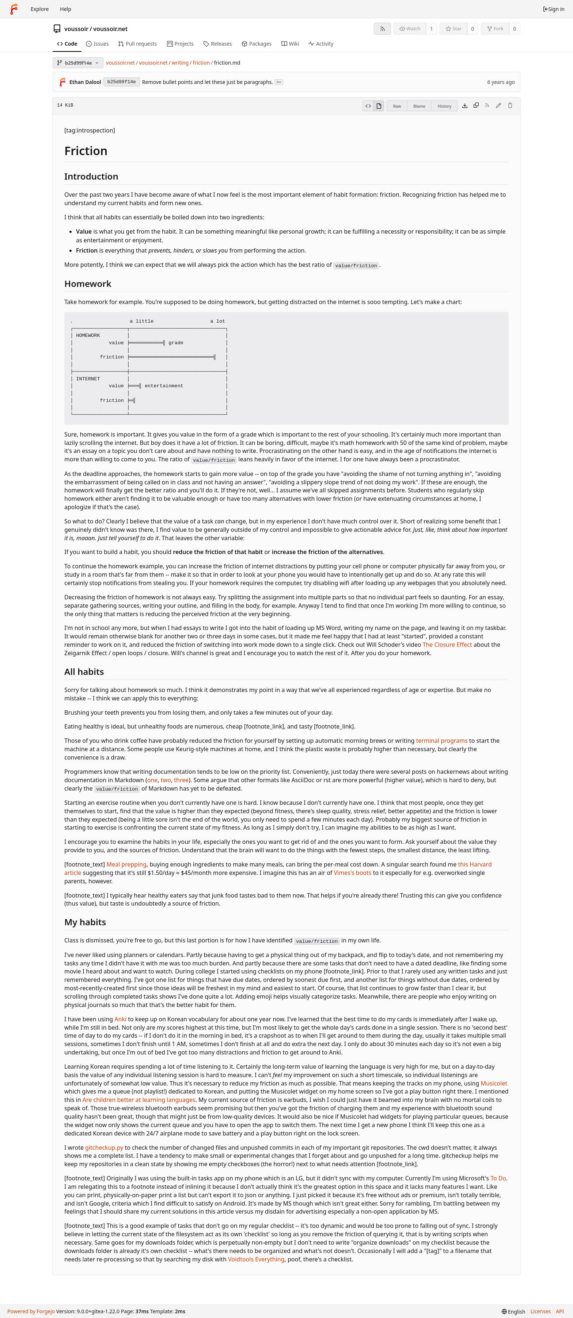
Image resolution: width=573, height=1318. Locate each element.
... (279, 81)
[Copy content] (476, 106)
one (152, 780)
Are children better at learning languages (139, 1100)
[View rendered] (378, 105)
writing (180, 62)
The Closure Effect (447, 645)
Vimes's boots (353, 873)
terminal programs (442, 741)
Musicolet (494, 1083)
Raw (397, 106)
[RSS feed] (382, 29)
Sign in (554, 8)
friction (201, 62)
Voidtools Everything (256, 1259)
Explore (40, 8)
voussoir (76, 28)
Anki (120, 1019)
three (181, 780)
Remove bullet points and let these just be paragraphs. (207, 81)
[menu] (513, 1311)
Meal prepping (127, 864)
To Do (498, 1178)
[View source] (368, 105)
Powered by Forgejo (31, 1311)
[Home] (14, 9)
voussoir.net (110, 28)
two (166, 780)
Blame (419, 106)
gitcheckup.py (104, 1148)
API (560, 1311)
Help (65, 8)
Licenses (541, 1311)
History (444, 106)
